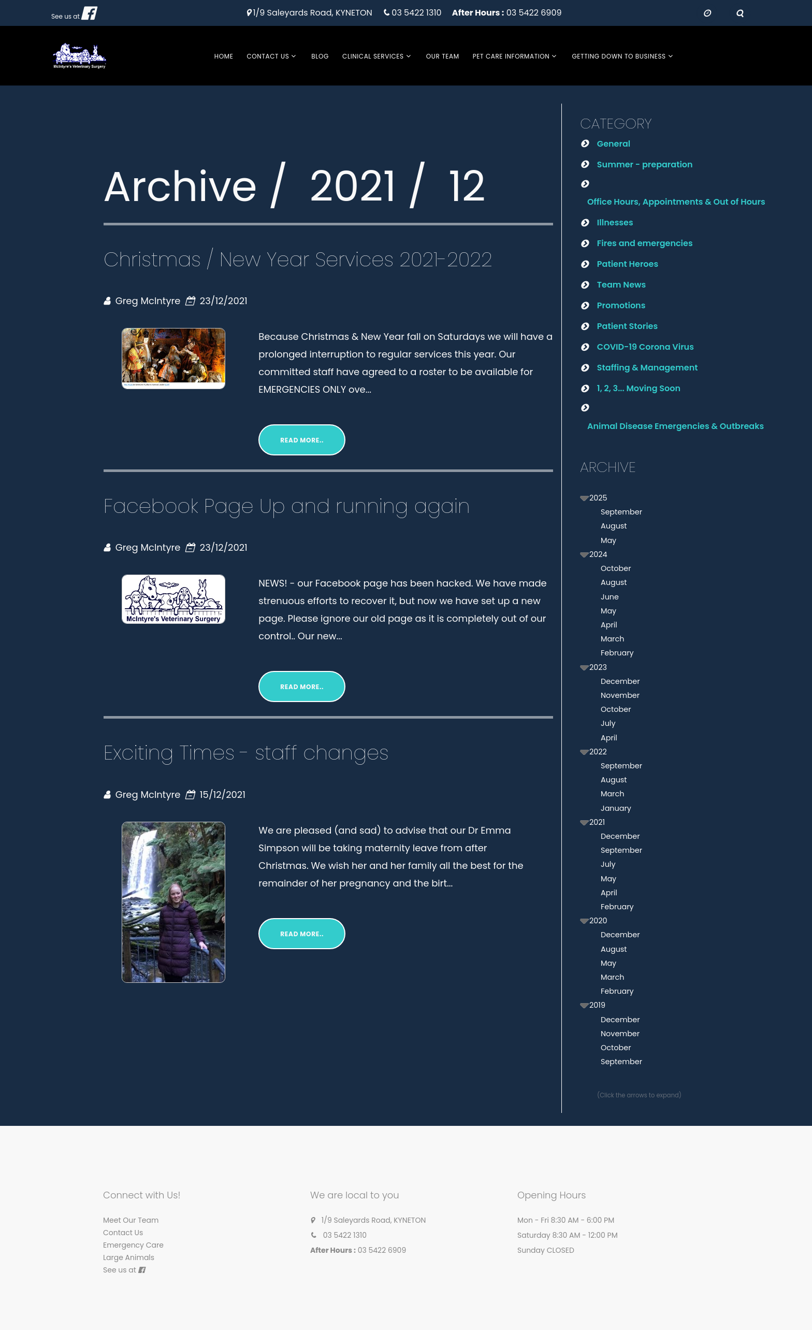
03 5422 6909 (534, 13)
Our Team (442, 56)
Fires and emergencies (645, 243)
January (616, 808)
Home (224, 56)
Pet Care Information (511, 56)
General (613, 144)
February (617, 653)
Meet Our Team (130, 1220)
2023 (598, 667)
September (621, 512)
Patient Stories (627, 326)
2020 (598, 921)
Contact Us (268, 56)
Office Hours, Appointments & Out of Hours (676, 202)
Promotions (621, 305)
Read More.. (302, 440)
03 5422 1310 (416, 13)
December (620, 681)
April (609, 625)
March (612, 639)
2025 (598, 498)
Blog (320, 56)
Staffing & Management (647, 368)
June (610, 597)
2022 (598, 752)
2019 (597, 1005)
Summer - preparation (645, 164)
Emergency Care (133, 1245)
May (608, 540)
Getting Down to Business (618, 56)
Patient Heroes (627, 264)
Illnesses (615, 222)
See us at (65, 16)
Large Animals (128, 1257)
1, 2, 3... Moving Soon (638, 388)
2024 (598, 554)
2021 (597, 822)
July (608, 723)
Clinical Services (373, 56)
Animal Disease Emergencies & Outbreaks (675, 426)
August (614, 526)
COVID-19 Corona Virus (645, 347)
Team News (621, 285)
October (616, 568)
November (620, 695)
